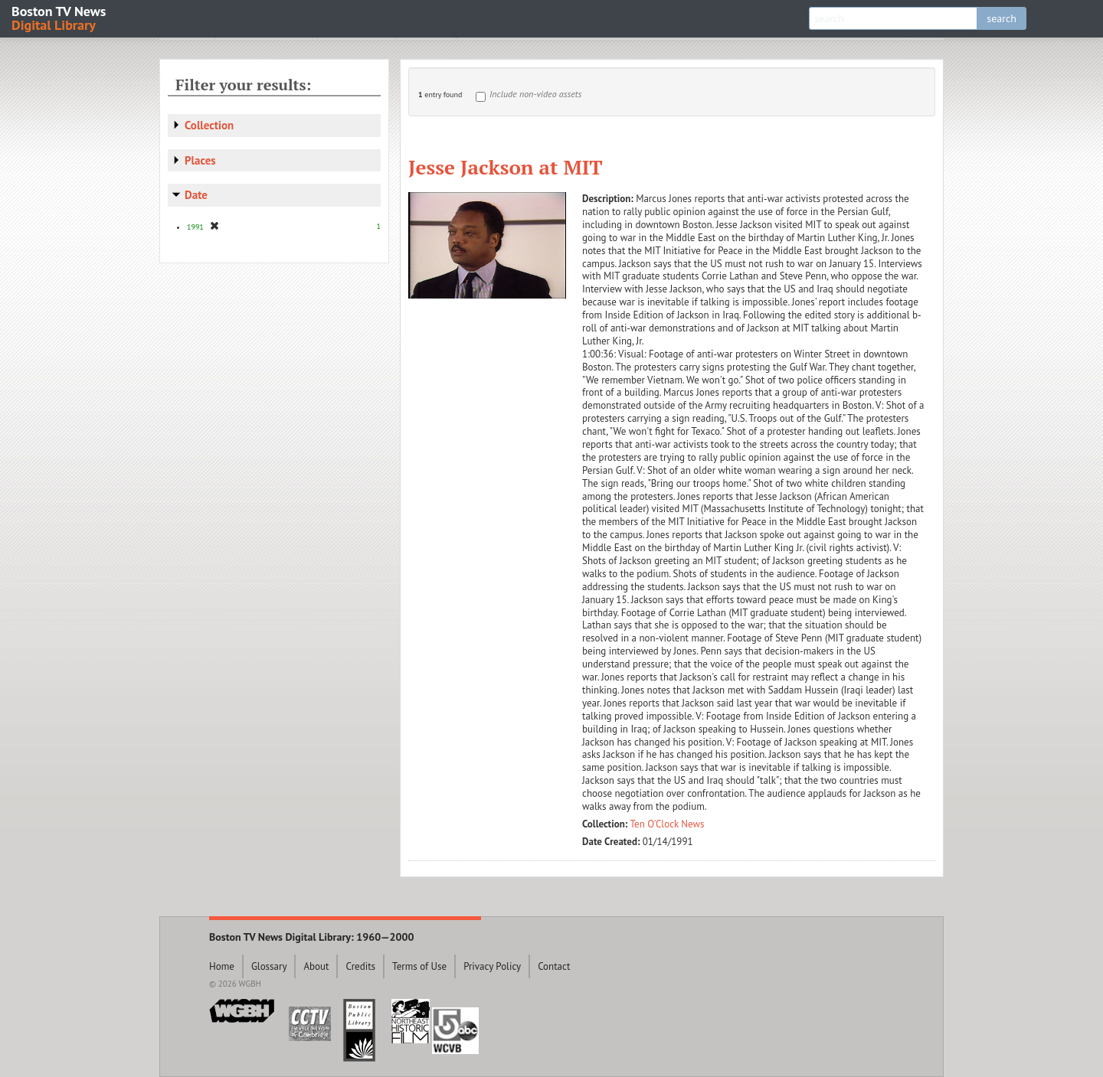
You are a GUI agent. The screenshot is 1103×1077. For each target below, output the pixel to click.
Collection (209, 125)
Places (200, 160)
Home (221, 966)
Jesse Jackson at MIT (505, 167)
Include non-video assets (535, 94)
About (316, 966)
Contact (554, 966)
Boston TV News (59, 17)
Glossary (269, 966)
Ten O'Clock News (667, 824)
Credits (360, 966)
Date (196, 195)
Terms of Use (419, 966)
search (1001, 18)
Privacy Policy (492, 966)
